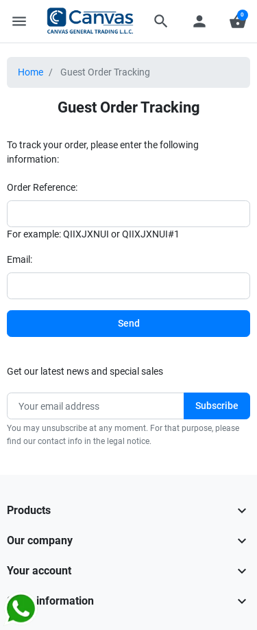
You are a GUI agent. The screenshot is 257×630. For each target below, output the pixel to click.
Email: (19, 259)
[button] (161, 21)
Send (129, 323)
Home (30, 72)
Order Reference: (42, 187)
